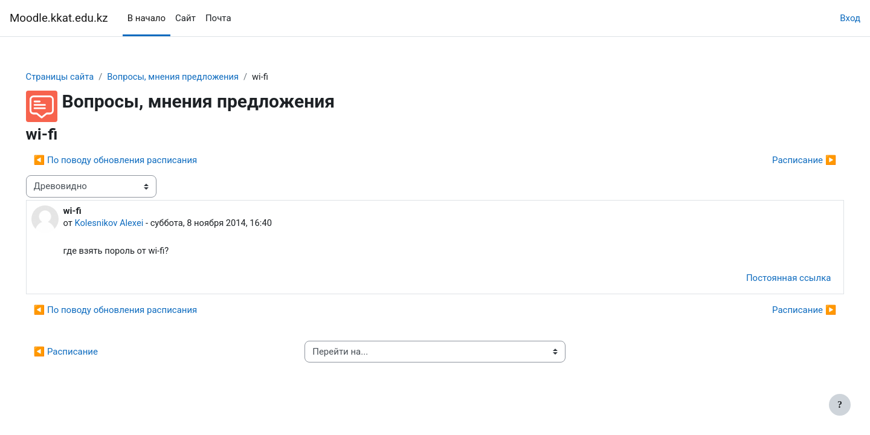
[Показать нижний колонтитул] (840, 405)
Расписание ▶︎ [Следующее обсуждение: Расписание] (787, 160)
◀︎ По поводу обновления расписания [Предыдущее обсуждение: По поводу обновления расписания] (132, 160)
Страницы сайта (77, 76)
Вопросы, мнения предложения (193, 76)
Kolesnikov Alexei (127, 223)
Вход (850, 18)
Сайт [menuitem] (185, 18)
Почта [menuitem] (218, 18)
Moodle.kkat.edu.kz (59, 18)
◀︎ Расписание (83, 352)
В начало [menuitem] (146, 18)
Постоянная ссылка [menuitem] (771, 279)
